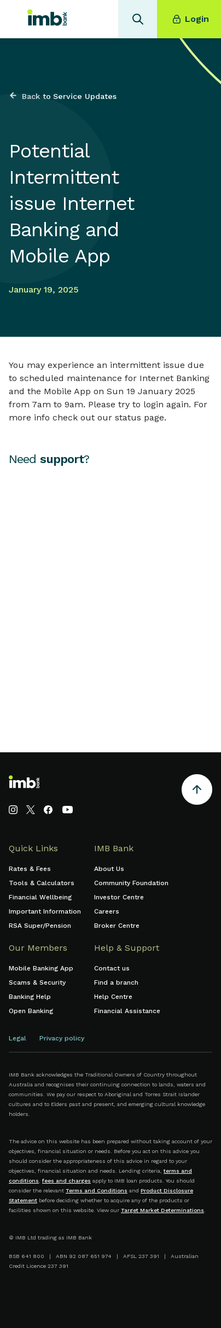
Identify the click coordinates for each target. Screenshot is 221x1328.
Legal (17, 1038)
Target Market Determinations (162, 1210)
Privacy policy (61, 1038)
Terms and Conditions (96, 1190)
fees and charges (66, 1181)
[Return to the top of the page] (197, 791)
